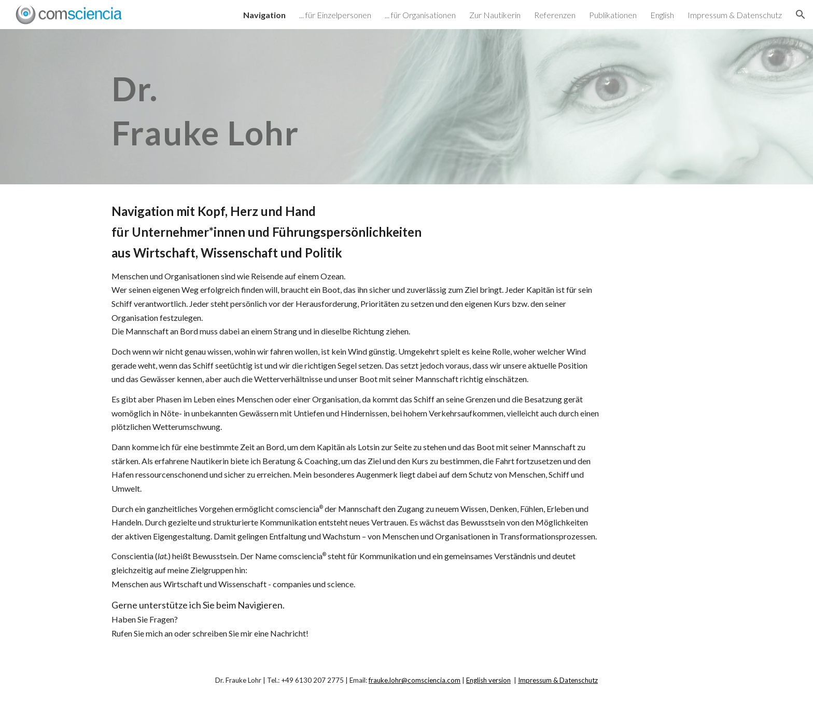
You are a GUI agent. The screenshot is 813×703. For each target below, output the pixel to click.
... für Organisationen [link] (420, 15)
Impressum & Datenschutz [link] (735, 15)
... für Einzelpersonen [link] (335, 15)
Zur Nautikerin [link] (495, 15)
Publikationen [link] (613, 15)
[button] (800, 14)
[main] (304, 106)
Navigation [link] (264, 15)
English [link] (662, 15)
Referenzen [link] (555, 15)
